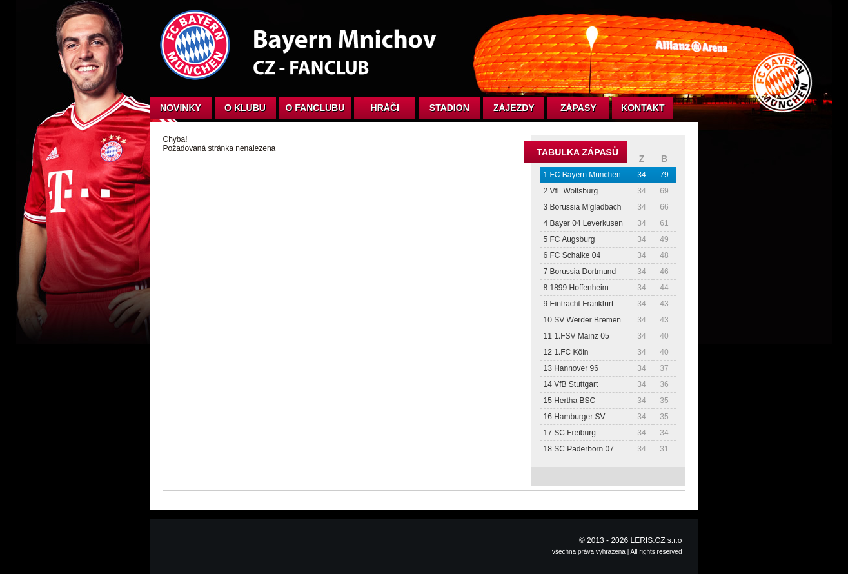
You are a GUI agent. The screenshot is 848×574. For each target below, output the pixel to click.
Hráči (385, 108)
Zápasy (578, 108)
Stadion (449, 108)
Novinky (180, 108)
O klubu (245, 108)
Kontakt (642, 108)
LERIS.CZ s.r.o (656, 540)
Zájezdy (514, 108)
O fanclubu (315, 108)
